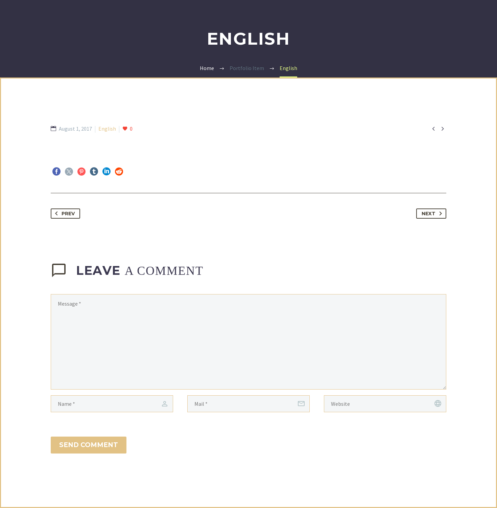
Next (433, 213)
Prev (63, 213)
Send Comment (88, 445)
